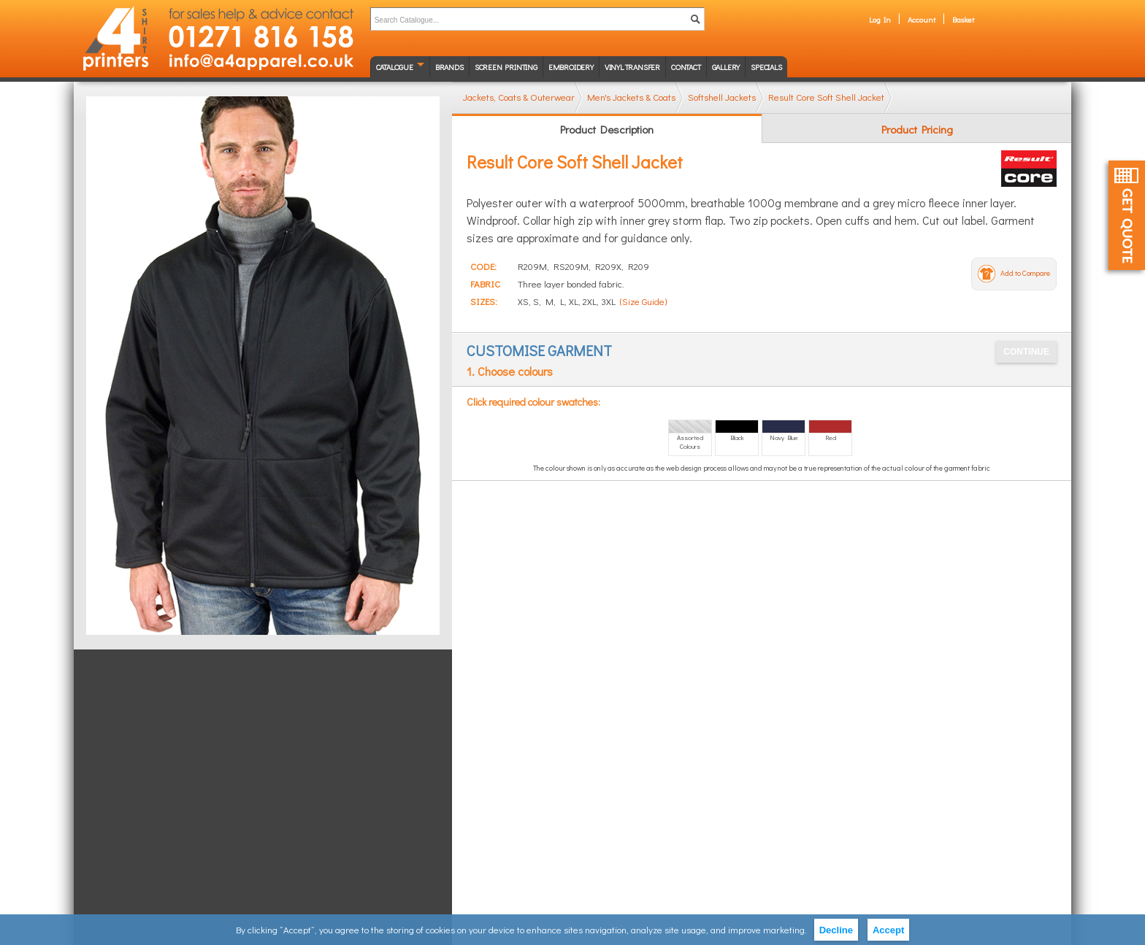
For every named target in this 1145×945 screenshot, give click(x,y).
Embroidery (571, 66)
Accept (888, 930)
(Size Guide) (643, 301)
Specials (766, 66)
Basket (963, 19)
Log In (880, 19)
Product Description (607, 129)
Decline (836, 930)
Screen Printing (506, 66)
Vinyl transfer (632, 66)
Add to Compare (1025, 273)
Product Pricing (917, 129)
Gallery (726, 66)
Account (921, 19)
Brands (449, 66)
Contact (686, 66)
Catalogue (394, 66)
